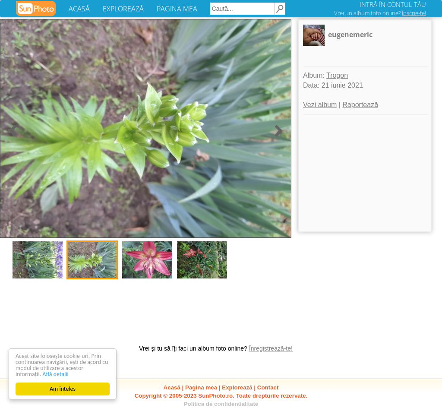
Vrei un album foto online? (380, 13)
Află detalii (55, 374)
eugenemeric (350, 34)
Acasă (172, 387)
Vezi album (320, 104)
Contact (268, 387)
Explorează (237, 387)
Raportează (360, 104)
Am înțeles (63, 388)
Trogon (337, 75)
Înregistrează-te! (271, 348)
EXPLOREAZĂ (123, 8)
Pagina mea (201, 387)
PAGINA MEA (177, 8)
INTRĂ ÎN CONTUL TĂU (393, 4)
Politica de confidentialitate (221, 404)
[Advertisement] (364, 173)
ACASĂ (79, 8)
